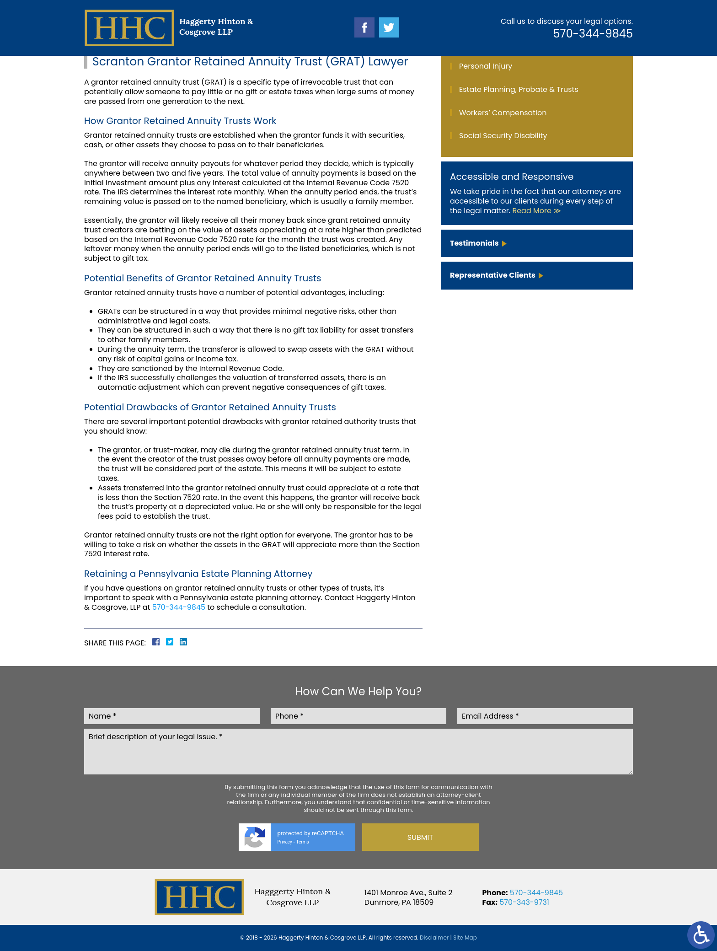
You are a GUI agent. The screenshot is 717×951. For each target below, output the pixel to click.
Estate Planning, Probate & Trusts (518, 89)
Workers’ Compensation (503, 112)
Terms (302, 841)
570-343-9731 (524, 902)
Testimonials (474, 243)
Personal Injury (485, 66)
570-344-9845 (593, 33)
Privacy (285, 841)
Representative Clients (492, 275)
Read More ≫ (536, 210)
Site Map (465, 937)
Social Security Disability (503, 135)
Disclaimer (434, 937)
